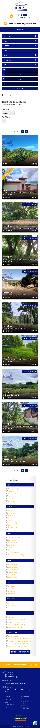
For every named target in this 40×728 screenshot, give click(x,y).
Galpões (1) (10, 496)
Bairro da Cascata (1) (13, 538)
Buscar (20, 88)
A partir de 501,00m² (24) (14, 627)
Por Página (6, 117)
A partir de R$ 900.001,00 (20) (16, 646)
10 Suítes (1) (10, 594)
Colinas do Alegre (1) (13, 552)
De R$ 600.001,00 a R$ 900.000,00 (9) (18, 644)
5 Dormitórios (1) (12, 574)
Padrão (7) (10, 510)
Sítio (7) (9, 515)
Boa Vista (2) (11, 540)
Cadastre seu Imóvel (27, 699)
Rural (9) (9, 499)
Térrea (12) (10, 525)
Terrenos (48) (11, 501)
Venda (7, 702)
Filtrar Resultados (20, 651)
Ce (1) (9, 547)
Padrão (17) (10, 518)
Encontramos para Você (27, 702)
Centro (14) (10, 550)
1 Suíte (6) (10, 586)
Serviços (25, 696)
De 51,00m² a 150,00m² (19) (15, 620)
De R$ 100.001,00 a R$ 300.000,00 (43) (18, 639)
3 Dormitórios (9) (12, 570)
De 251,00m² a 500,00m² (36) (15, 625)
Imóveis (8, 699)
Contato (25, 708)
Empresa (9, 707)
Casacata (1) (10, 545)
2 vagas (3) (10, 605)
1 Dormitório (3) (12, 565)
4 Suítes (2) (10, 591)
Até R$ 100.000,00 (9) (13, 636)
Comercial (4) (11, 494)
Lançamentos (9, 704)
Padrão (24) (10, 513)
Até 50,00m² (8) (11, 617)
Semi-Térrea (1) (11, 528)
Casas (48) (10, 491)
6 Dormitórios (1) (12, 577)
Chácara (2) (10, 520)
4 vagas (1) (10, 608)
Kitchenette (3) (11, 523)
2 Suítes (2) (10, 589)
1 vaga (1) (10, 603)
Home (7, 696)
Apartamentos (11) (12, 489)
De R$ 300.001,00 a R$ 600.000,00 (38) (18, 641)
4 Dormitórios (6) (12, 572)
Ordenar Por (6, 109)
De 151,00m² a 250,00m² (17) (15, 622)
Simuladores (25, 705)
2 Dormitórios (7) (12, 567)
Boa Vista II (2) (11, 542)
